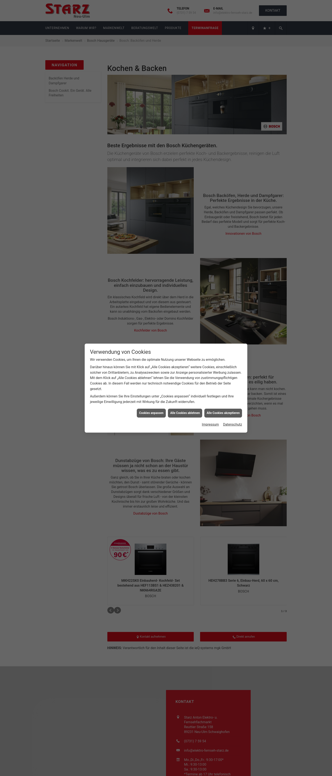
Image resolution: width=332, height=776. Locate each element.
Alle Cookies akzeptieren (223, 404)
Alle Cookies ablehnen (185, 404)
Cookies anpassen (151, 404)
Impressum (210, 416)
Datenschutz (232, 416)
